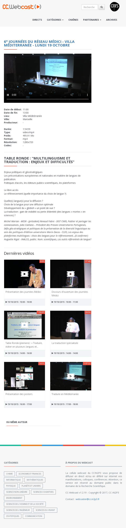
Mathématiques (35, 479)
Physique (11, 485)
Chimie (9, 473)
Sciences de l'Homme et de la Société (24, 504)
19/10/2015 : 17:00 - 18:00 (65, 404)
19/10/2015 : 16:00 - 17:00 (19, 404)
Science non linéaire (16, 492)
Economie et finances (30, 473)
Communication (33, 516)
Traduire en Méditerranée (65, 394)
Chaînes (73, 19)
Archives (111, 19)
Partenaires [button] (92, 19)
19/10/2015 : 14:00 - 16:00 (19, 353)
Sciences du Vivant (45, 510)
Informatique (13, 479)
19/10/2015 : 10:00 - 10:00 (19, 302)
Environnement (14, 498)
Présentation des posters (19, 394)
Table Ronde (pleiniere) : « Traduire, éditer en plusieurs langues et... (24, 344)
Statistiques (12, 516)
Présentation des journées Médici (23, 291)
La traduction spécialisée (65, 343)
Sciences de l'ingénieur (18, 510)
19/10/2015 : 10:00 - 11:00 (65, 302)
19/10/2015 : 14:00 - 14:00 (65, 353)
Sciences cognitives (43, 492)
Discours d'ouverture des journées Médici (70, 293)
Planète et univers (31, 485)
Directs (37, 19)
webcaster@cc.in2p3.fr (87, 499)
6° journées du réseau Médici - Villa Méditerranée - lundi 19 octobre (39, 43)
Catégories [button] (55, 19)
